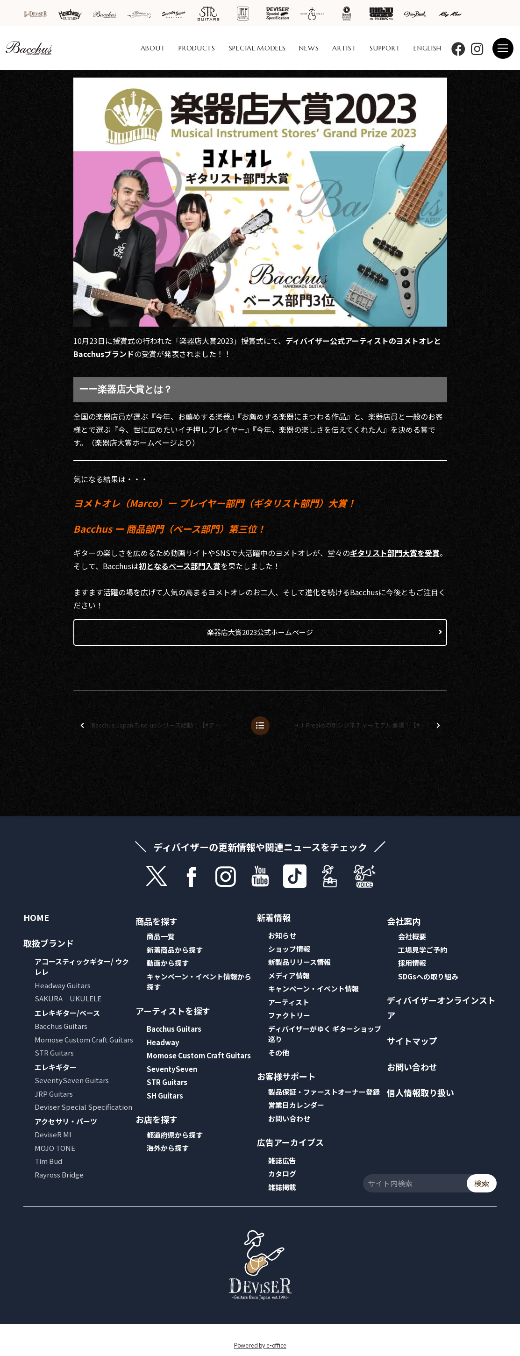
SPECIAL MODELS (257, 48)
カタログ (282, 1173)
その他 (278, 1052)
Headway (163, 1042)
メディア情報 (289, 975)
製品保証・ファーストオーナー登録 (324, 1092)
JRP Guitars (54, 1094)
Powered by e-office (260, 1345)
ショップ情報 (289, 949)
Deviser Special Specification (83, 1107)
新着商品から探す (175, 950)
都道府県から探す (175, 1135)
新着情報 (274, 917)
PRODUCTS (196, 48)
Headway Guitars (63, 985)
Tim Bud (48, 1161)
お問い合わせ (289, 1118)
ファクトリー (289, 1015)
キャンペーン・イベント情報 (313, 988)
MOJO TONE (55, 1148)
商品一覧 (161, 936)
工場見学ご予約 (422, 950)
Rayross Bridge (59, 1174)
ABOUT (153, 48)
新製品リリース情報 (299, 962)
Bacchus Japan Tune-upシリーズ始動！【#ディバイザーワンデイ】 (161, 725)
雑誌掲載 (282, 1187)
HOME (36, 917)
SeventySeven (172, 1069)
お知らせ (282, 935)
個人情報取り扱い (420, 1092)
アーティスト (288, 1002)
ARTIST (344, 48)
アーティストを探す (172, 1011)
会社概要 (412, 936)
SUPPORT (385, 48)
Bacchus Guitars (61, 1026)
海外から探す (168, 1148)
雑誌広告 (282, 1160)
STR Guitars (54, 1052)
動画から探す (168, 963)
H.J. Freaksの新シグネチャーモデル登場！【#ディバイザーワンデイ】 (370, 725)
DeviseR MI (53, 1134)
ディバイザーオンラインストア (441, 1007)
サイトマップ (412, 1041)
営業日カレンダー (296, 1105)
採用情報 (412, 963)
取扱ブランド (48, 943)
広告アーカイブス (290, 1142)
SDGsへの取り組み (428, 976)
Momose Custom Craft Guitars (84, 1039)
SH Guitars (165, 1095)
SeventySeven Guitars (72, 1080)
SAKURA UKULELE (68, 998)
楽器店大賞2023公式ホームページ (260, 632)
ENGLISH (427, 48)
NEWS (309, 48)
